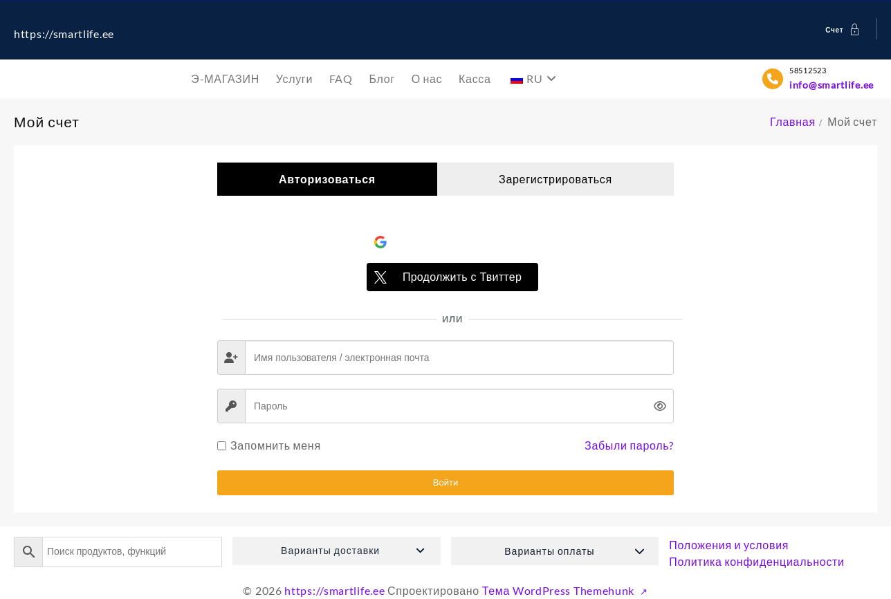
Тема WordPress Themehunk (559, 590)
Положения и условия (729, 544)
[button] (336, 551)
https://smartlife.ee (64, 33)
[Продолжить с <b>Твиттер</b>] (452, 277)
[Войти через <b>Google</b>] (452, 242)
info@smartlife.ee (831, 85)
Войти (445, 482)
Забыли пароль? (629, 445)
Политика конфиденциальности (757, 561)
